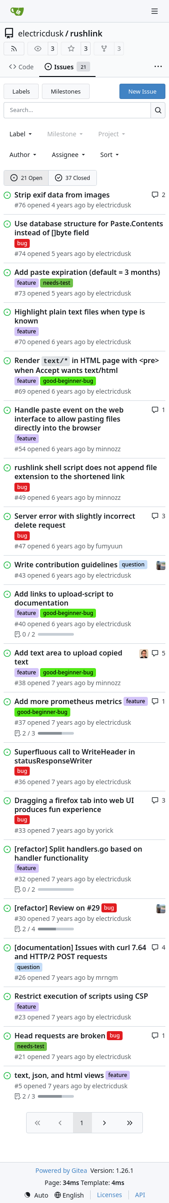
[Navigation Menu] (155, 11)
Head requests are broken (59, 1035)
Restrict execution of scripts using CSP (81, 996)
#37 (20, 722)
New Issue (142, 91)
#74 (20, 253)
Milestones (66, 91)
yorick (104, 830)
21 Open (26, 178)
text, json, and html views (59, 1075)
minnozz (108, 448)
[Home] (17, 11)
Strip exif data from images (62, 194)
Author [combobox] (23, 154)
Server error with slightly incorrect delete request (74, 521)
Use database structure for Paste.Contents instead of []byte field (88, 228)
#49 (20, 497)
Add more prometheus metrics (68, 701)
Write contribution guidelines (66, 564)
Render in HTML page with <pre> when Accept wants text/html (86, 365)
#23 (20, 1017)
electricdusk (41, 33)
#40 (20, 623)
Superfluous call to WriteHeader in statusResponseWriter (74, 756)
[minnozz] (143, 652)
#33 (20, 830)
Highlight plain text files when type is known (79, 316)
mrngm (107, 977)
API (140, 1194)
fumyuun (109, 546)
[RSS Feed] (14, 48)
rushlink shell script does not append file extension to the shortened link (85, 472)
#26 (20, 977)
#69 (20, 391)
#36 (20, 781)
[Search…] (158, 110)
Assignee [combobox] (69, 154)
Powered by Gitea (61, 1170)
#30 (20, 918)
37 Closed (72, 178)
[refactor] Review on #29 (57, 907)
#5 (18, 1086)
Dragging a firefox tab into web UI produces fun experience (74, 805)
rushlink (86, 33)
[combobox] (21, 134)
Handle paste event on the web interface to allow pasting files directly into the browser (68, 418)
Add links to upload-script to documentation (64, 598)
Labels (21, 91)
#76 (20, 205)
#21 (20, 1056)
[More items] (158, 67)
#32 (20, 879)
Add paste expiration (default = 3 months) (87, 272)
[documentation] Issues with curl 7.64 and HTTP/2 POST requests (80, 952)
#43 (20, 575)
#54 (20, 448)
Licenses (109, 1194)
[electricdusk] (160, 564)
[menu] (111, 154)
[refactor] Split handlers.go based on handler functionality (78, 853)
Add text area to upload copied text (68, 657)
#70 (20, 341)
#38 (20, 682)
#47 (20, 546)
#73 (20, 293)
